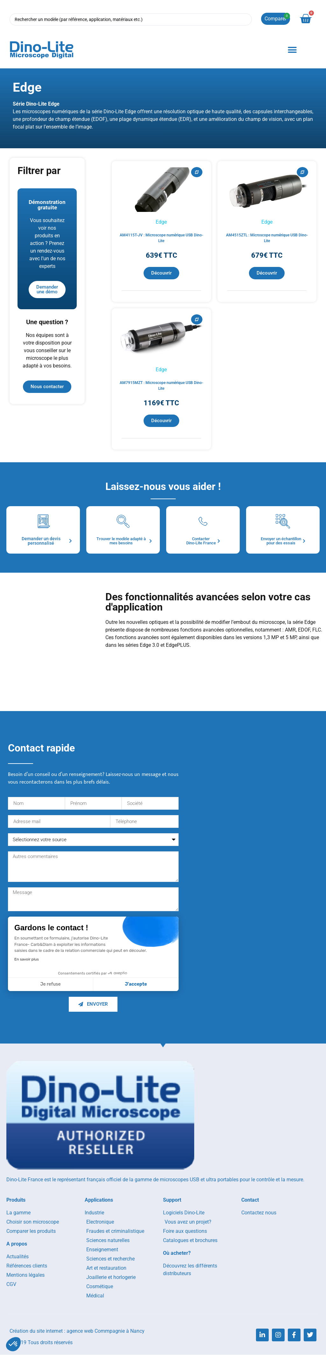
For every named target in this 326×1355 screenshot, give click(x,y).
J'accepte (136, 984)
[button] (292, 50)
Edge (161, 222)
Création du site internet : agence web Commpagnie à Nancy (77, 1331)
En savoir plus (26, 959)
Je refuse (50, 984)
